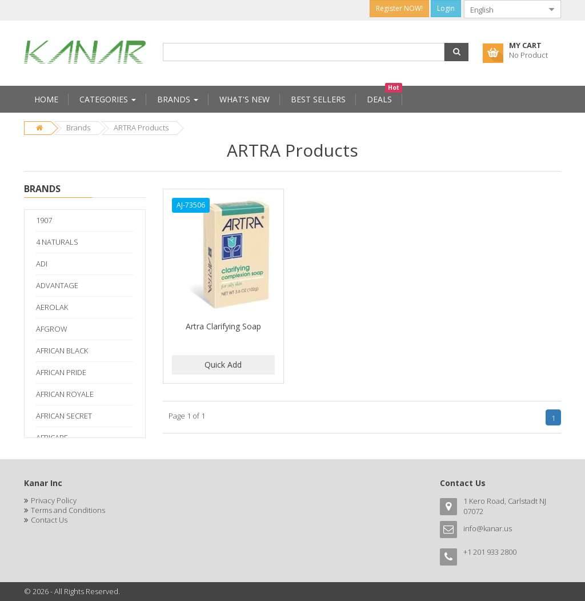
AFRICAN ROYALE (65, 394)
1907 (44, 220)
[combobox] (503, 9)
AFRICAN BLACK (62, 350)
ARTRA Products (141, 127)
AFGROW (51, 329)
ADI (41, 263)
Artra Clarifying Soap (223, 326)
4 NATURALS (57, 242)
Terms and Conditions (68, 510)
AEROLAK (52, 307)
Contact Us (49, 520)
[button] (456, 52)
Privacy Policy (54, 500)
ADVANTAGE (57, 285)
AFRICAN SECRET (64, 416)
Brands (78, 127)
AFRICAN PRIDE (61, 372)
